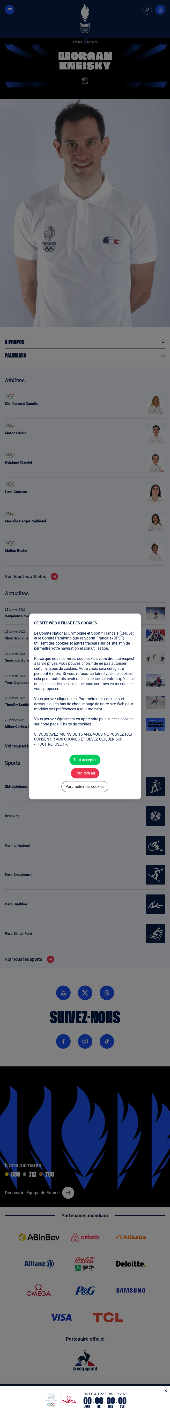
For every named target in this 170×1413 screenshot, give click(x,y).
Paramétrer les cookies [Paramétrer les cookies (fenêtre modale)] (85, 786)
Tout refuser (85, 773)
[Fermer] (165, 1390)
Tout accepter (84, 760)
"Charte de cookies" (75, 724)
